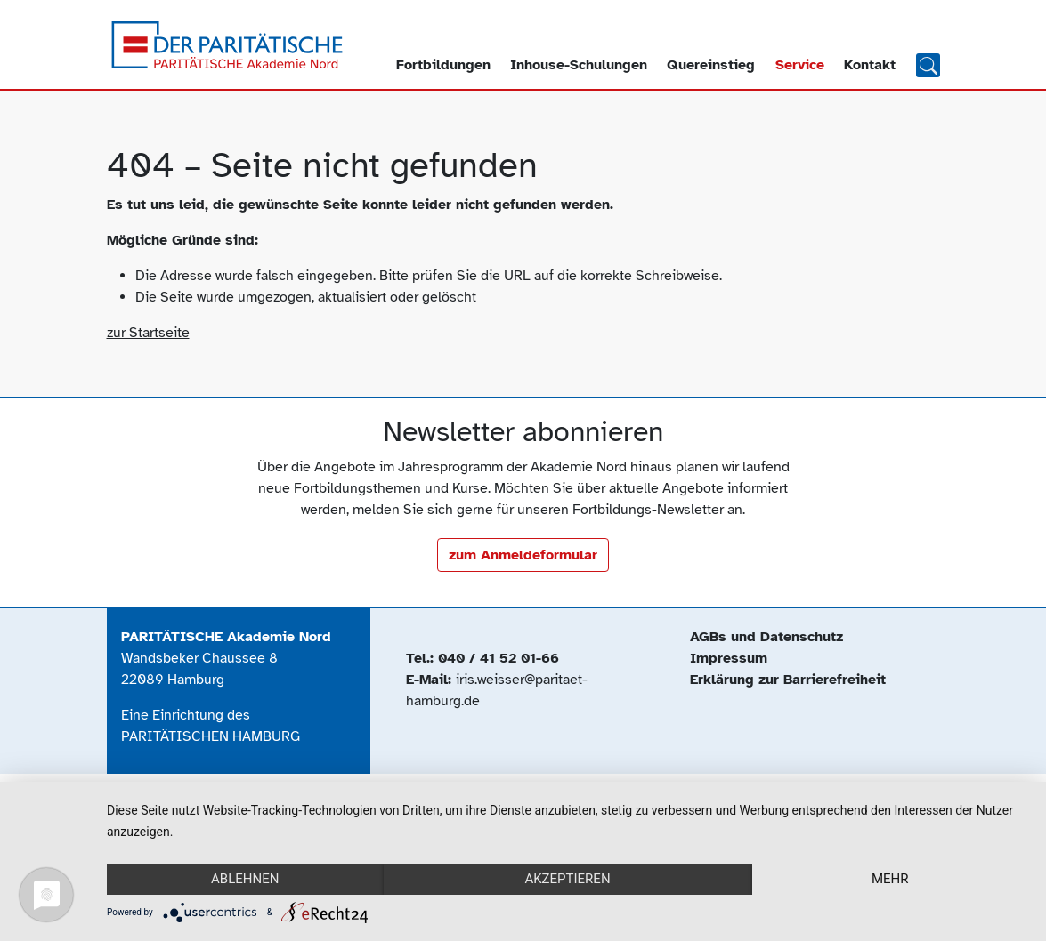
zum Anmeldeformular (523, 555)
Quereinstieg (711, 65)
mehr (890, 879)
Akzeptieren (567, 879)
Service (799, 65)
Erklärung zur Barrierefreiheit (788, 679)
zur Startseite (148, 333)
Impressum (728, 658)
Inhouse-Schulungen (578, 65)
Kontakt (870, 65)
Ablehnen (245, 879)
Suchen (928, 64)
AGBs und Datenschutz (766, 637)
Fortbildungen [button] (443, 65)
